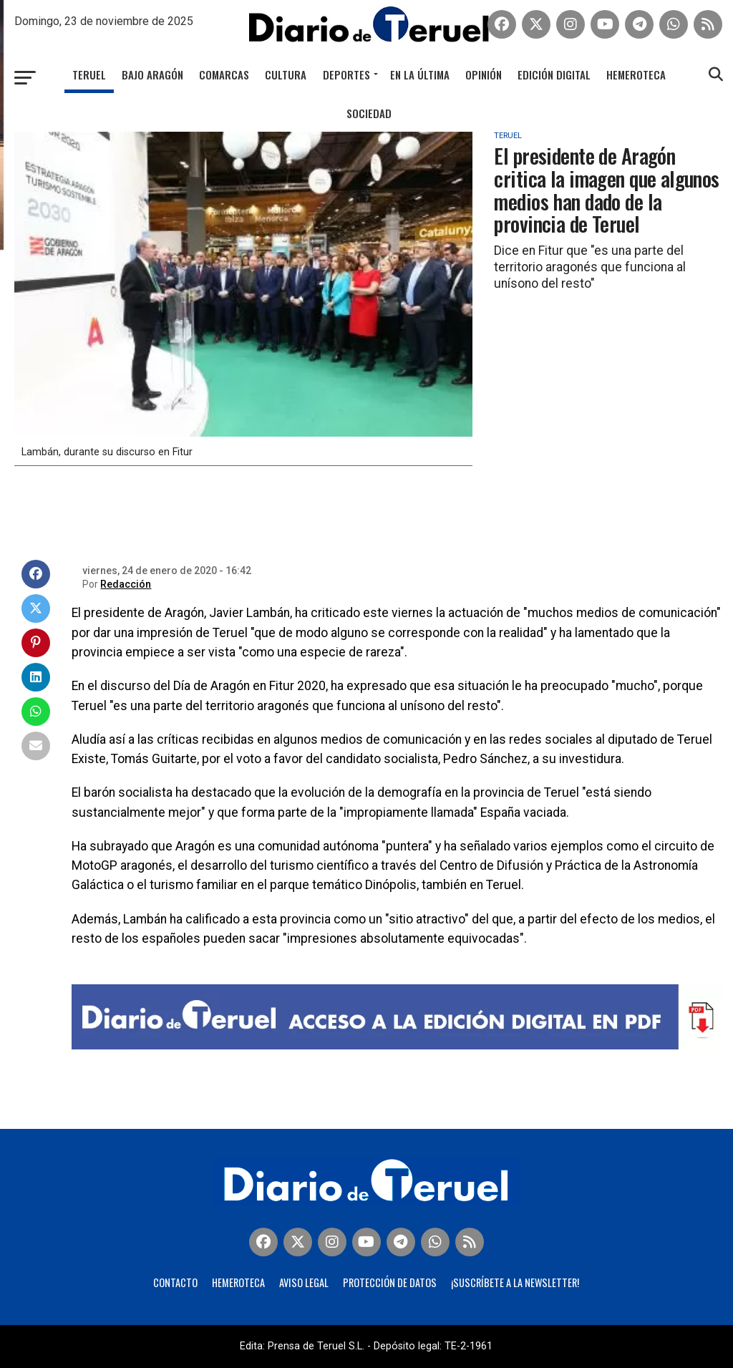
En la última (420, 74)
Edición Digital (554, 74)
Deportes (346, 74)
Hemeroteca (636, 74)
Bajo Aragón (152, 74)
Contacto (175, 1282)
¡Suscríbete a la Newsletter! (515, 1282)
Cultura (285, 74)
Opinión (483, 74)
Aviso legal (304, 1282)
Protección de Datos (390, 1282)
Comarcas (224, 74)
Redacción (125, 584)
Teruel (89, 74)
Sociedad (369, 113)
